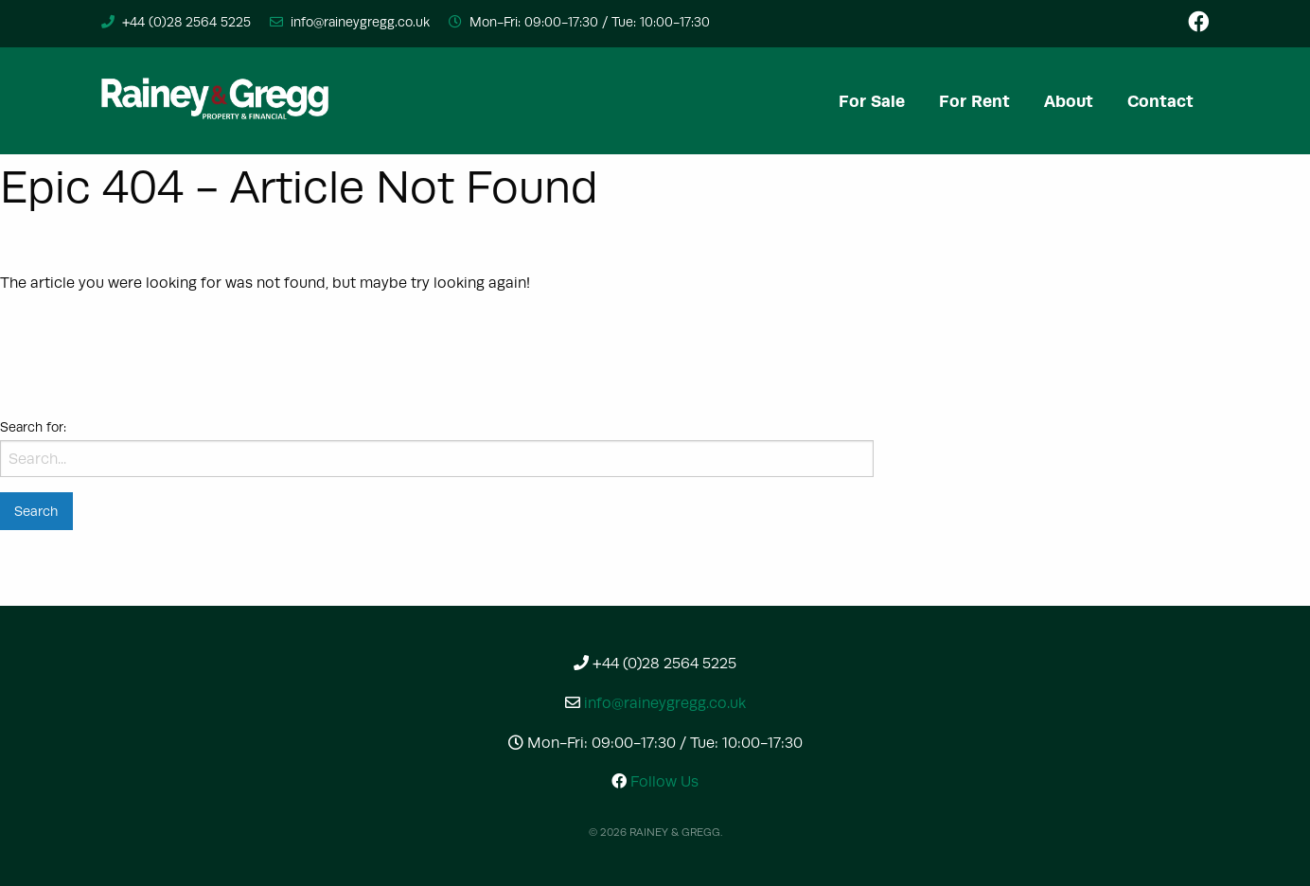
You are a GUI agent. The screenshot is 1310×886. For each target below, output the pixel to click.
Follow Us (655, 781)
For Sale (872, 101)
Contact (1160, 101)
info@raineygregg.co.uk (360, 21)
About (1068, 101)
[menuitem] (871, 101)
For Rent (974, 101)
